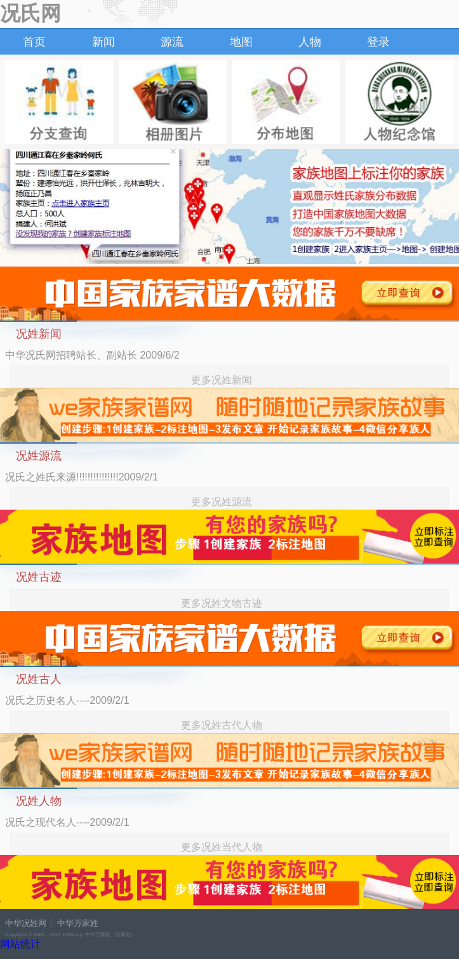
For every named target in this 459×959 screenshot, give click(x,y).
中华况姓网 (25, 923)
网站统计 (20, 944)
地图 (241, 42)
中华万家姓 (77, 923)
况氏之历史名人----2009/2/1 (67, 700)
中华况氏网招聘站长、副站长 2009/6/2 (92, 355)
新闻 (103, 42)
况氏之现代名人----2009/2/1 (67, 822)
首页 (34, 42)
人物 (309, 42)
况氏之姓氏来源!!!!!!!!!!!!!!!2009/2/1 (81, 477)
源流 (172, 42)
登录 (378, 42)
